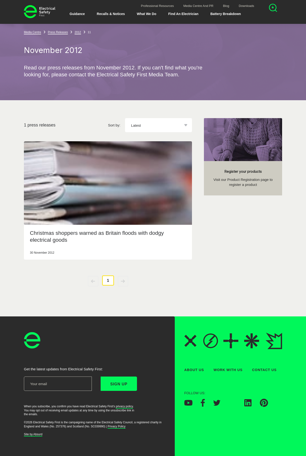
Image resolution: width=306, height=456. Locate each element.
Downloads (246, 6)
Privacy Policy (117, 426)
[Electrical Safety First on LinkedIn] (247, 405)
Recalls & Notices (111, 14)
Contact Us (264, 370)
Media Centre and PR (198, 6)
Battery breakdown (225, 14)
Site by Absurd (33, 434)
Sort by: (114, 125)
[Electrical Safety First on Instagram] (232, 405)
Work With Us (227, 370)
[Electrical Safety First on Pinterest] (264, 405)
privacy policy (124, 406)
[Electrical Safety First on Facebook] (203, 405)
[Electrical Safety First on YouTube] (188, 404)
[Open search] (273, 8)
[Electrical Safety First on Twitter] (216, 404)
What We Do (146, 14)
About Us (194, 370)
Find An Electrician (183, 14)
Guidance (77, 14)
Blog (226, 6)
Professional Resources (157, 6)
